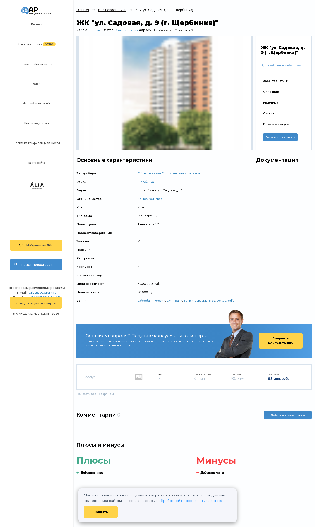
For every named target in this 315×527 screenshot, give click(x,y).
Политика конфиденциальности (37, 143)
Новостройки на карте (36, 64)
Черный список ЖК (36, 103)
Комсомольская (126, 30)
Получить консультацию (280, 341)
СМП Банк (174, 300)
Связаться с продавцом (280, 137)
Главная (36, 24)
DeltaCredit (225, 300)
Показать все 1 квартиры (95, 394)
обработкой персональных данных (190, 501)
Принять (100, 512)
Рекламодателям (36, 123)
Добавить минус (210, 472)
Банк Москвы (194, 300)
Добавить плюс (89, 472)
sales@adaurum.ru (42, 292)
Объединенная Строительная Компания (169, 173)
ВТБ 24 (210, 300)
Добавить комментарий (288, 415)
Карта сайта (36, 162)
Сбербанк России (151, 300)
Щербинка (95, 30)
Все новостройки (30, 44)
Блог (36, 83)
